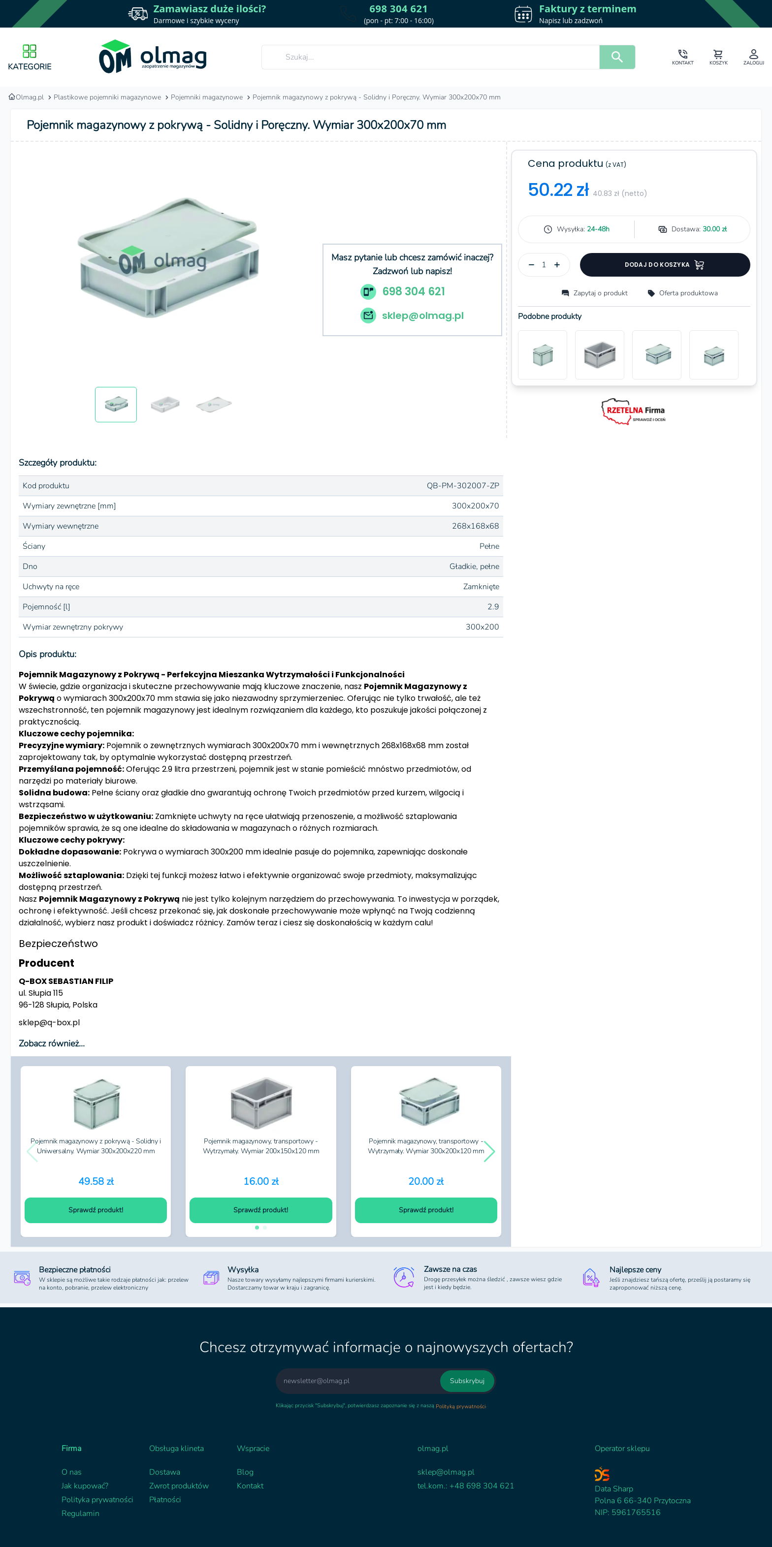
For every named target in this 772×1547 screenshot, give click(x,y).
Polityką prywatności (460, 1406)
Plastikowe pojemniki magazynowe (107, 97)
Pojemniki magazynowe (207, 97)
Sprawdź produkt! (95, 1210)
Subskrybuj (467, 1381)
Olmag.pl (26, 97)
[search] (617, 57)
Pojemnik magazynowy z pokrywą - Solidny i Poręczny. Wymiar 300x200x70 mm (377, 97)
